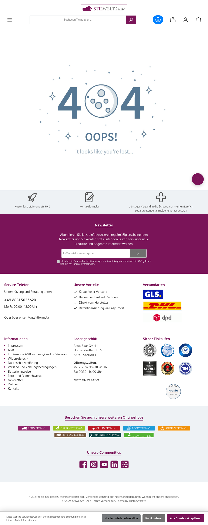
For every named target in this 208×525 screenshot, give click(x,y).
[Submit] (138, 253)
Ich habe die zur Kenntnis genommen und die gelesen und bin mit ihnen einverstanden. (105, 262)
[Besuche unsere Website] (125, 464)
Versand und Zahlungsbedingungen (32, 367)
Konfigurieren (153, 518)
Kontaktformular (90, 206)
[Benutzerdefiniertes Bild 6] (185, 368)
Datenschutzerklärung (23, 363)
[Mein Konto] (185, 19)
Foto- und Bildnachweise (24, 376)
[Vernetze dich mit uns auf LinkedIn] (114, 464)
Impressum (15, 345)
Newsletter (15, 380)
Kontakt (13, 388)
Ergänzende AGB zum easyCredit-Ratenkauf (38, 354)
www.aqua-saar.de (86, 379)
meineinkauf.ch (183, 206)
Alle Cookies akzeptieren (185, 518)
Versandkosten (95, 496)
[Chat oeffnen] (198, 179)
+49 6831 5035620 (20, 300)
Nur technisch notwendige (121, 518)
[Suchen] (131, 20)
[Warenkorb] (198, 19)
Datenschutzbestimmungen (88, 261)
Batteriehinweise (19, 371)
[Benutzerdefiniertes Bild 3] (185, 350)
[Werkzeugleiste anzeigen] (158, 19)
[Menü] (9, 19)
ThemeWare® (137, 500)
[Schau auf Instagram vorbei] (93, 464)
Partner (13, 384)
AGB (139, 261)
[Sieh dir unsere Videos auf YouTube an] (104, 464)
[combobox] (78, 20)
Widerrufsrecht (18, 358)
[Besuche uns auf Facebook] (83, 464)
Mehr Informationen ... (26, 520)
